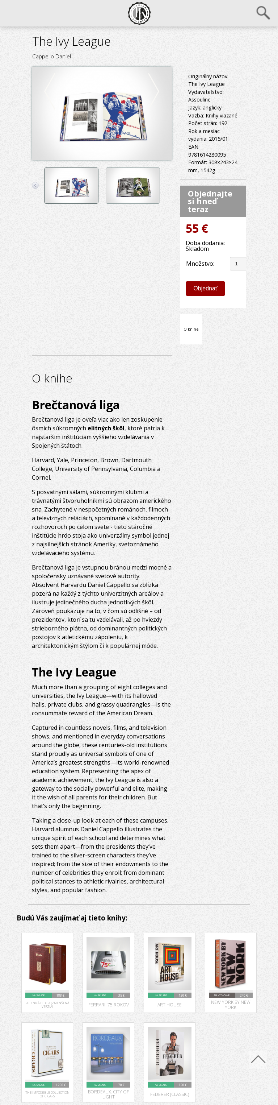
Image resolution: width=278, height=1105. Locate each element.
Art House (169, 1004)
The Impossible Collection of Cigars (47, 1094)
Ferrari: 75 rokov (108, 1004)
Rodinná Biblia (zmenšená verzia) (47, 1005)
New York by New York (230, 1004)
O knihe (191, 328)
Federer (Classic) (169, 1094)
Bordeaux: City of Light (108, 1093)
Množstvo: (200, 264)
